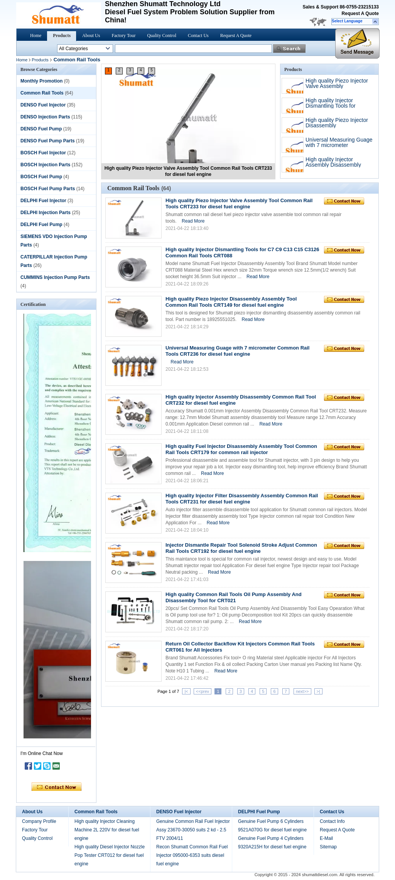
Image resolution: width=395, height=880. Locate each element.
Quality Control (161, 35)
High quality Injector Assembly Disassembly (333, 162)
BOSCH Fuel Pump (41, 176)
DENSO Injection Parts (45, 117)
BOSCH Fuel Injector (43, 152)
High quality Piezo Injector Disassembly (337, 122)
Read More (193, 221)
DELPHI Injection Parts (45, 212)
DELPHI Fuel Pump (41, 224)
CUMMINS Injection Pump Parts (55, 277)
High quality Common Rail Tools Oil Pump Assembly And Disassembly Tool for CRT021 (233, 597)
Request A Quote (360, 13)
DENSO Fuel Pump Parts (47, 141)
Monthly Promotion (41, 81)
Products (62, 35)
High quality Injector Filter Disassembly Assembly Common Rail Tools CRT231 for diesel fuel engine (241, 499)
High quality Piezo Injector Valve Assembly (337, 83)
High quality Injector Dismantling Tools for (331, 103)
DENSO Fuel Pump (41, 129)
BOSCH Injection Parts (45, 164)
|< (186, 691)
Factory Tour (123, 35)
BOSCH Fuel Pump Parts (47, 188)
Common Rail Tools (42, 93)
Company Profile (39, 821)
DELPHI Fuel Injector (43, 200)
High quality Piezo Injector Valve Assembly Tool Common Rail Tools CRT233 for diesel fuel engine (238, 203)
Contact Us (198, 35)
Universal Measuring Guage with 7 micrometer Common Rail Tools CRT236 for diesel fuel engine (237, 351)
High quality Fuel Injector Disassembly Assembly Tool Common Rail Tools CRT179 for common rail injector (241, 449)
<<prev (202, 691)
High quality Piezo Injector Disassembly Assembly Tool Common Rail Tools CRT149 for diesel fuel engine (231, 302)
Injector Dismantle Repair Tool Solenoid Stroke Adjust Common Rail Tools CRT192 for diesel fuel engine (241, 548)
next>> (302, 691)
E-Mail (326, 838)
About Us (91, 35)
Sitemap (328, 847)
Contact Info (332, 821)
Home (35, 35)
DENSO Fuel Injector (43, 105)
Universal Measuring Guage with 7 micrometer (339, 142)
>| (318, 691)
